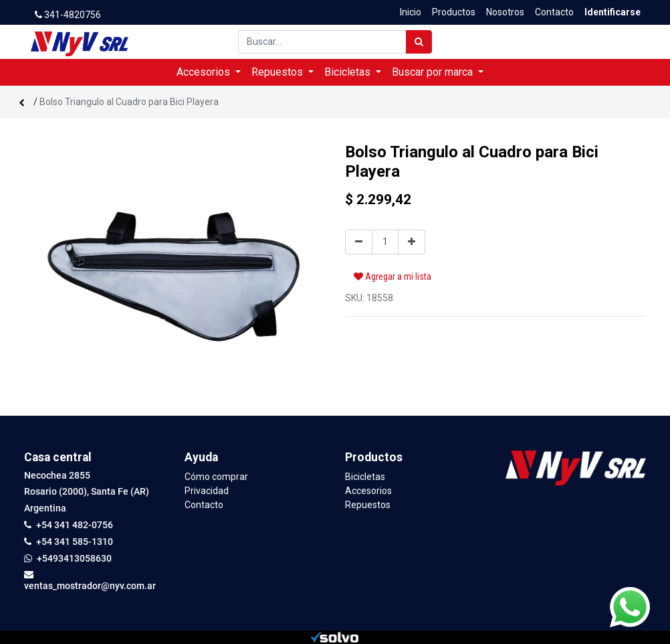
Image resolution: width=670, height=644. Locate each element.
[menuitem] (411, 12)
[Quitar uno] (358, 242)
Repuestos (367, 504)
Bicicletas (365, 476)
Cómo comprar (216, 476)
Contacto (204, 504)
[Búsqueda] (419, 42)
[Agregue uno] (411, 242)
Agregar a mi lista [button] (392, 276)
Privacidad (207, 490)
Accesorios (368, 490)
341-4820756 (68, 14)
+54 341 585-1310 (74, 541)
